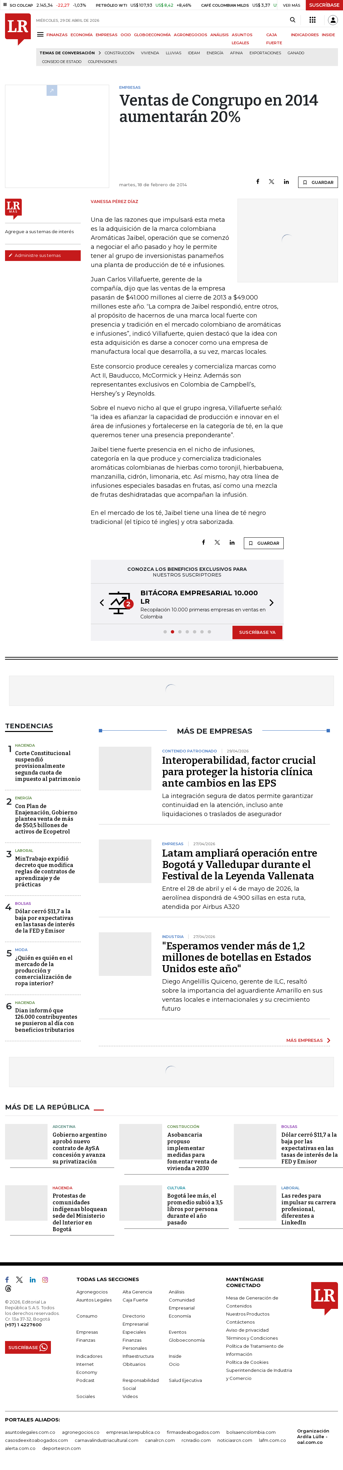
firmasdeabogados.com (193, 1432)
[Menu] (41, 34)
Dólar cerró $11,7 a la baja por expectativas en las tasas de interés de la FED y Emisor (45, 921)
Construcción (119, 53)
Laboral (24, 850)
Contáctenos (240, 1322)
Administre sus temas (34, 255)
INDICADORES (305, 34)
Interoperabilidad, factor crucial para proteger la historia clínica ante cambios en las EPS (239, 771)
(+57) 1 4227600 (23, 1324)
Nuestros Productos (247, 1314)
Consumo (86, 1316)
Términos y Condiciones (252, 1338)
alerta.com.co (20, 1448)
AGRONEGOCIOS (190, 34)
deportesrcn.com (61, 1448)
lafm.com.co (272, 1440)
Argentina (64, 1126)
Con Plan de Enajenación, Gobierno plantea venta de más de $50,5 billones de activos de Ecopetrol (46, 819)
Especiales (134, 1332)
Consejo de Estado (61, 62)
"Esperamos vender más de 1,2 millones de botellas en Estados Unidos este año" (236, 957)
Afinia (236, 53)
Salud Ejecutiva (185, 1380)
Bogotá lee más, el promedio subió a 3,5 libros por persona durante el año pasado (195, 1209)
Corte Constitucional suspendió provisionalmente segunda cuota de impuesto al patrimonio (47, 766)
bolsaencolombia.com (251, 1432)
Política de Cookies (247, 1362)
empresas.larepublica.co (133, 1432)
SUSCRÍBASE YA (257, 632)
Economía (180, 1316)
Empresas (87, 1332)
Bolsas (23, 903)
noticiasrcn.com (234, 1440)
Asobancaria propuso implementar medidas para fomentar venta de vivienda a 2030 (192, 1152)
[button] (100, 604)
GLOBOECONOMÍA (152, 34)
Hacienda (25, 745)
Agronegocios (92, 1291)
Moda (21, 949)
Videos (130, 1396)
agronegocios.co (80, 1432)
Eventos (177, 1332)
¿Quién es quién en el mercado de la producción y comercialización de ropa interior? (44, 971)
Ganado (296, 53)
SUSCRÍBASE (324, 5)
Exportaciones (265, 53)
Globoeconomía (187, 1340)
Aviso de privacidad (247, 1330)
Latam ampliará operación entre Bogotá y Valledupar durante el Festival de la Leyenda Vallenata (239, 864)
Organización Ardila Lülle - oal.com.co (313, 1436)
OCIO (126, 34)
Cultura (176, 1188)
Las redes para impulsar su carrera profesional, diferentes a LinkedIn (308, 1209)
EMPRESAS (107, 34)
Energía (215, 53)
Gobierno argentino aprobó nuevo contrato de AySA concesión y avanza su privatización (80, 1148)
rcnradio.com (196, 1440)
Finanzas (85, 1340)
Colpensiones (102, 62)
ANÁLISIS (219, 34)
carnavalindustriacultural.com (106, 1440)
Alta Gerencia (137, 1291)
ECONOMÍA (82, 34)
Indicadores (89, 1356)
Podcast (85, 1380)
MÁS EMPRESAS (304, 1040)
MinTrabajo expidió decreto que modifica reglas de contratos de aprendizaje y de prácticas (45, 872)
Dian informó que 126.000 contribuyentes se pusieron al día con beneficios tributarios (46, 1020)
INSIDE (328, 34)
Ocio (174, 1364)
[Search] (292, 20)
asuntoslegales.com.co (30, 1432)
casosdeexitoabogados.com (36, 1440)
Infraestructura (138, 1356)
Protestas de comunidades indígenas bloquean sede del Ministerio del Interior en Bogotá (80, 1212)
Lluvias (173, 53)
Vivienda (150, 53)
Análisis (176, 1291)
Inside (175, 1356)
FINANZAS (57, 34)
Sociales (85, 1396)
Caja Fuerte (135, 1299)
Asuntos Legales (94, 1299)
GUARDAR (318, 182)
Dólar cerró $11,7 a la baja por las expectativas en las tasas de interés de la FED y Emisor (309, 1148)
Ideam (194, 53)
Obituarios (134, 1364)
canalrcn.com (160, 1440)
